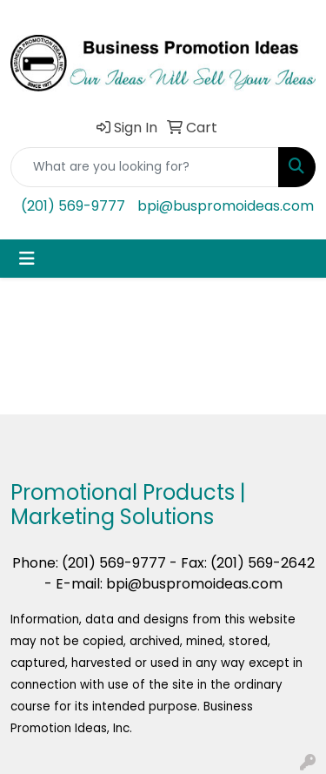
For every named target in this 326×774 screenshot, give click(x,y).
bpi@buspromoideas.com (225, 206)
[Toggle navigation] (27, 258)
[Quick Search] (144, 167)
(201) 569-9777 (73, 206)
